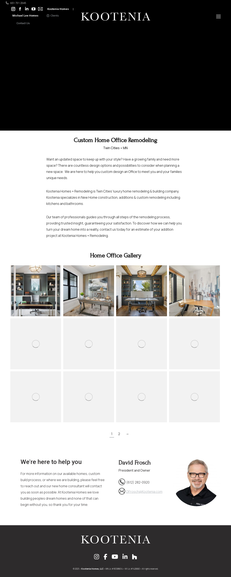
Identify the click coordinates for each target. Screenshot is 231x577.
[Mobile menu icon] (218, 16)
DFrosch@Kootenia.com (144, 491)
